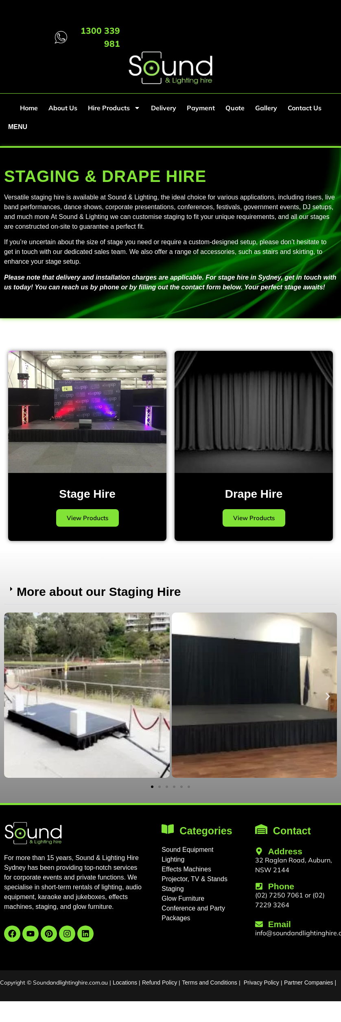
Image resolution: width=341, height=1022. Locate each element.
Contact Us (304, 108)
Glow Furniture (183, 898)
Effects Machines (186, 869)
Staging (173, 888)
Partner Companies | (310, 982)
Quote (235, 108)
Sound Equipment (187, 849)
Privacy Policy (261, 982)
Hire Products (114, 108)
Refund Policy (159, 982)
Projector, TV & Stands (194, 878)
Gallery (266, 108)
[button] (170, 592)
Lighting (173, 859)
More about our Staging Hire (99, 591)
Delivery (163, 108)
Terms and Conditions (209, 982)
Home (29, 108)
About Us (62, 108)
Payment (201, 108)
